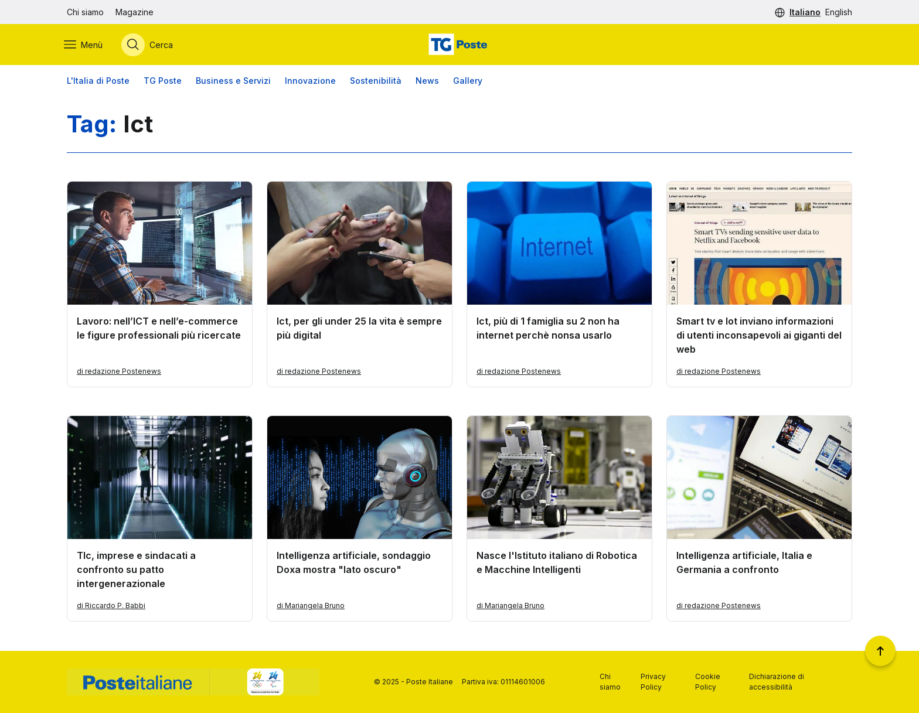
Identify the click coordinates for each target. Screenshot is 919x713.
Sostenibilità (375, 82)
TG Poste (163, 82)
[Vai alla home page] (459, 45)
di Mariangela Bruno (311, 606)
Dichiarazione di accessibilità (776, 681)
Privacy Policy (653, 681)
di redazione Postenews (119, 372)
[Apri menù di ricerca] (150, 45)
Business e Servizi (233, 82)
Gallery (467, 82)
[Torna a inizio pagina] (880, 651)
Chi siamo (85, 12)
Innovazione (310, 82)
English (838, 12)
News (427, 82)
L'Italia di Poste (98, 82)
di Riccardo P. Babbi (111, 606)
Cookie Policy (707, 681)
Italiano (805, 12)
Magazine (134, 12)
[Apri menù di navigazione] (86, 45)
